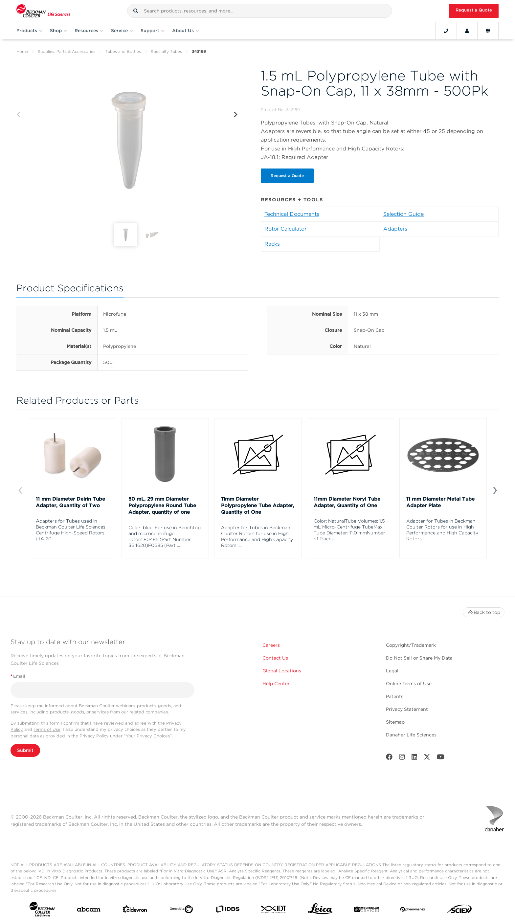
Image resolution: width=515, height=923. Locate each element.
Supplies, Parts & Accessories (66, 51)
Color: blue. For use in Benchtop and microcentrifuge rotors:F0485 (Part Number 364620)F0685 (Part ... (164, 536)
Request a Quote (474, 10)
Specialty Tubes (166, 51)
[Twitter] (427, 758)
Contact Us (275, 658)
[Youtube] (440, 758)
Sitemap (395, 722)
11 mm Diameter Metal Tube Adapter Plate (440, 502)
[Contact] (446, 30)
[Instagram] (402, 758)
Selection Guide (403, 214)
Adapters (395, 229)
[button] (136, 11)
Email (18, 676)
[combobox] (259, 10)
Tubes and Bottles (123, 51)
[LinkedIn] (414, 758)
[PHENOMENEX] (413, 910)
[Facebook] (389, 758)
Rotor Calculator (285, 229)
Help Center (276, 683)
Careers (271, 645)
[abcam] (89, 911)
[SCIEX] (459, 910)
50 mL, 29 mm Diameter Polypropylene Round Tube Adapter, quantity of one (162, 505)
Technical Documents (291, 214)
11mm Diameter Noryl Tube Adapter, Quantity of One (347, 502)
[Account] (467, 30)
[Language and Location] (488, 30)
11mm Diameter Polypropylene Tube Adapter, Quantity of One (257, 505)
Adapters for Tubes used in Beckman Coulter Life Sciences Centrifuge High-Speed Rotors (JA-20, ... (70, 529)
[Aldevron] (135, 910)
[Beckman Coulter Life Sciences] (43, 11)
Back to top (483, 612)
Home (22, 51)
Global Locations (281, 670)
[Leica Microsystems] (320, 910)
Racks (272, 244)
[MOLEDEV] (366, 910)
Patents (394, 696)
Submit (25, 750)
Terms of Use (47, 729)
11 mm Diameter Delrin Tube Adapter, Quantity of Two (70, 502)
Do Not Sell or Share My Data (419, 658)
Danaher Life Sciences (411, 734)
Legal (392, 670)
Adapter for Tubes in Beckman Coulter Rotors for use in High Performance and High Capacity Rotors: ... (257, 536)
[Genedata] (181, 910)
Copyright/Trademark (411, 645)
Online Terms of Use (409, 683)
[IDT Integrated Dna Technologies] (274, 910)
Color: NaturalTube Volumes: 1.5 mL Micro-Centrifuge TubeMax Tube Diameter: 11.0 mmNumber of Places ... (349, 529)
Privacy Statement (407, 709)
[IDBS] (227, 910)
